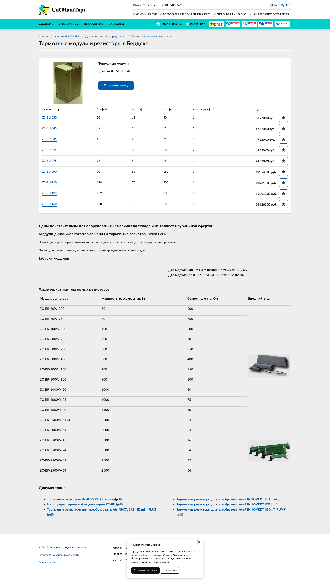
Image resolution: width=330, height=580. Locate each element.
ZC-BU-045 (50, 128)
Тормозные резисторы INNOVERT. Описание (81, 499)
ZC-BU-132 (50, 193)
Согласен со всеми (145, 570)
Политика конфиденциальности (59, 555)
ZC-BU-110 (50, 182)
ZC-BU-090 (50, 171)
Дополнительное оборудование (105, 36)
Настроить (170, 570)
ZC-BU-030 (50, 117)
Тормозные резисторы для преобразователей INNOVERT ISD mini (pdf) (230, 499)
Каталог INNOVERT (66, 36)
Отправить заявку (117, 85)
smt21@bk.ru (282, 5)
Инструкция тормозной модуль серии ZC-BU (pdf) (85, 504)
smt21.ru (125, 560)
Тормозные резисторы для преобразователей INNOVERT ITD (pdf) (227, 504)
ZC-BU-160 (50, 204)
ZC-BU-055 (50, 150)
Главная (43, 36)
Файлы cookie (47, 563)
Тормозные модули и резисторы (151, 36)
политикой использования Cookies (151, 555)
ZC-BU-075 (50, 161)
